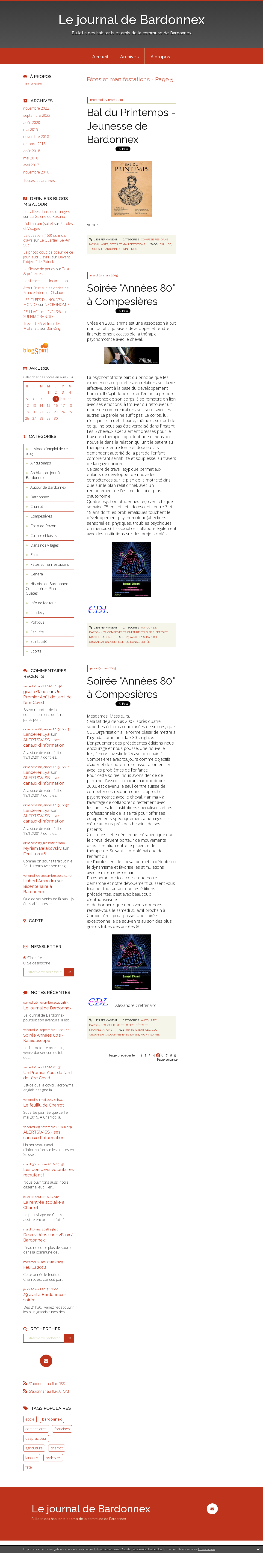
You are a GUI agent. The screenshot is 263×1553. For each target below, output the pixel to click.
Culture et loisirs (43, 535)
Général (37, 574)
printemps (129, 249)
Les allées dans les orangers (46, 211)
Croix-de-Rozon (43, 525)
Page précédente (122, 1055)
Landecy (37, 612)
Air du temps (40, 463)
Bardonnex (39, 497)
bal (162, 244)
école (29, 1419)
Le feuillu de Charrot (43, 1105)
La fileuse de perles (39, 268)
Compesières (41, 516)
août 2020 (31, 122)
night (145, 1034)
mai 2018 (30, 158)
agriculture (34, 1448)
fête (28, 1467)
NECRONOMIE (56, 304)
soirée (145, 641)
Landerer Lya (36, 734)
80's (142, 637)
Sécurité (37, 631)
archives (53, 1457)
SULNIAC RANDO (38, 316)
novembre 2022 (36, 108)
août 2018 (31, 151)
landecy (31, 1457)
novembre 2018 (36, 136)
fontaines (62, 1428)
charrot (56, 1448)
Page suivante (167, 1059)
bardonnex (52, 1419)
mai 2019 (30, 129)
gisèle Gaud (34, 691)
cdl (148, 1029)
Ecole (34, 554)
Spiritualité (38, 641)
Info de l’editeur (43, 602)
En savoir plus (206, 1549)
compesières (36, 1428)
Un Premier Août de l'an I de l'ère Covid (47, 697)
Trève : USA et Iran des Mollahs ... (42, 326)
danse (134, 641)
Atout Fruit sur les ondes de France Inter (46, 290)
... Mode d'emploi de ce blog (47, 451)
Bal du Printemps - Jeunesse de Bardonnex (131, 126)
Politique (37, 622)
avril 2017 (31, 165)
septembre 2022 (36, 115)
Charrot (36, 506)
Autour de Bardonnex (48, 487)
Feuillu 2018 (34, 853)
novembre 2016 (36, 172)
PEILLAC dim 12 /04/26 (42, 311)
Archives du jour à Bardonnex (43, 475)
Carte (36, 920)
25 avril (132, 637)
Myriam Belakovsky (42, 848)
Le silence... (32, 280)
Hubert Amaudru (39, 880)
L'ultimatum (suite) (38, 223)
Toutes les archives (39, 180)
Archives (129, 57)
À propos (160, 57)
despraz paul (36, 1438)
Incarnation (58, 280)
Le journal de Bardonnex (131, 19)
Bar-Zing (54, 328)
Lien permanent (103, 239)
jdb (168, 244)
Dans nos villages (44, 545)
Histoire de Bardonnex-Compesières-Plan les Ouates (47, 588)
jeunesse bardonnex (104, 249)
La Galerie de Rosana (47, 216)
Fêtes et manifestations (49, 564)
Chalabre (58, 292)
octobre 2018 (34, 143)
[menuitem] (100, 56)
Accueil (100, 57)
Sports (35, 651)
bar (149, 637)
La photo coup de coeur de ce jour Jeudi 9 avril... (48, 255)
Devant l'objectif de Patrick (46, 259)
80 (128, 1029)
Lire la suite (32, 84)
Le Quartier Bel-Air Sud (46, 243)
